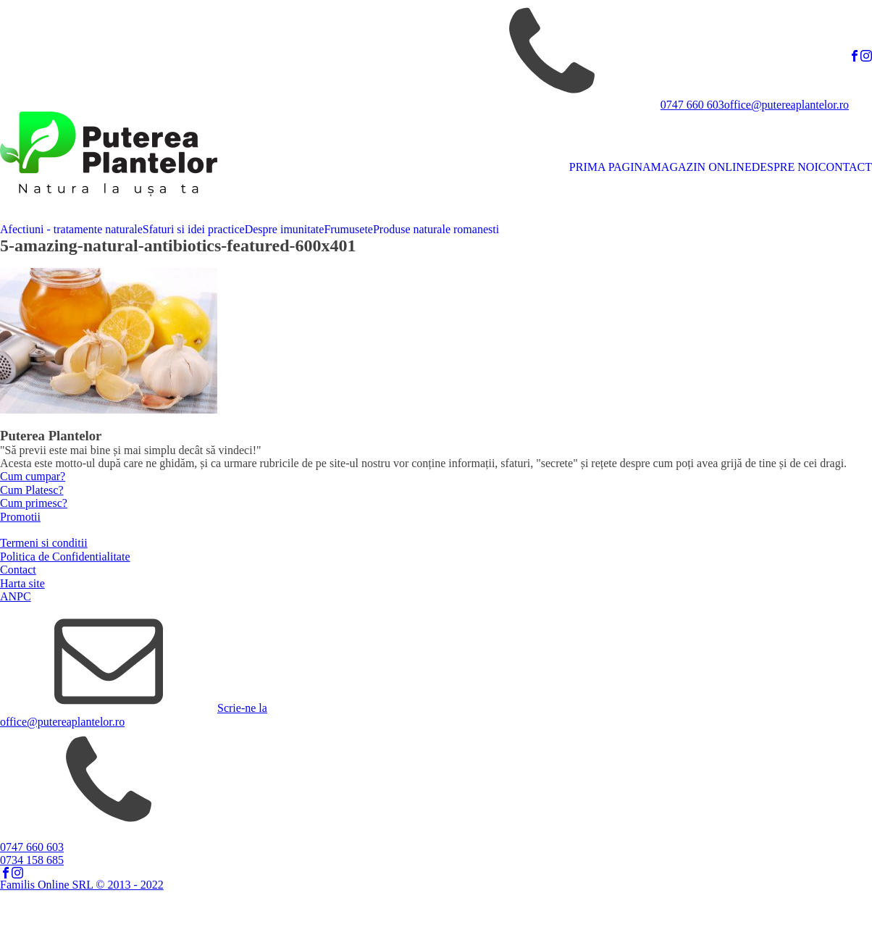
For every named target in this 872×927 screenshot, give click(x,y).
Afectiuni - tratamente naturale (71, 229)
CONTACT (845, 167)
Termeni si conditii (44, 543)
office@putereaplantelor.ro (786, 104)
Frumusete (348, 229)
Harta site (22, 583)
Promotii (20, 517)
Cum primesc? (33, 503)
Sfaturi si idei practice (194, 229)
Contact (18, 569)
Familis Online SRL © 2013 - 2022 (82, 884)
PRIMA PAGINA (610, 167)
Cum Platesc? (32, 490)
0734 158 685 (32, 860)
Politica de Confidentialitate (65, 556)
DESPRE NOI (785, 167)
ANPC (15, 596)
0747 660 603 (692, 104)
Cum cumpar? (32, 476)
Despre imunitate (284, 229)
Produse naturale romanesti (436, 229)
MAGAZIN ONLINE (701, 167)
